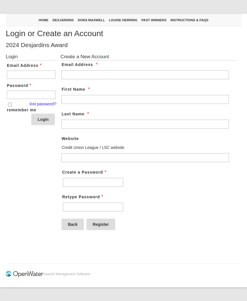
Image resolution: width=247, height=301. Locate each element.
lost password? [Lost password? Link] (43, 104)
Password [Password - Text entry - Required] (20, 85)
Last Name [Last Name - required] (75, 114)
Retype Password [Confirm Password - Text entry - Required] (83, 197)
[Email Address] (145, 74)
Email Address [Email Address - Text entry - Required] (25, 65)
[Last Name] (145, 124)
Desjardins (63, 20)
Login (43, 119)
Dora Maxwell (91, 20)
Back (72, 224)
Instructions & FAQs (189, 20)
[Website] (145, 157)
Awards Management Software (66, 274)
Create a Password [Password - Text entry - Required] (84, 172)
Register (101, 224)
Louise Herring (123, 20)
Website (70, 138)
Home (43, 20)
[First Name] (145, 99)
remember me (21, 110)
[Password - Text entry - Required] (31, 95)
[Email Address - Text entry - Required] (31, 75)
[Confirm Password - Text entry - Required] (93, 207)
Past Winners (153, 20)
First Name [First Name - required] (76, 89)
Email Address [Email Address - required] (80, 64)
